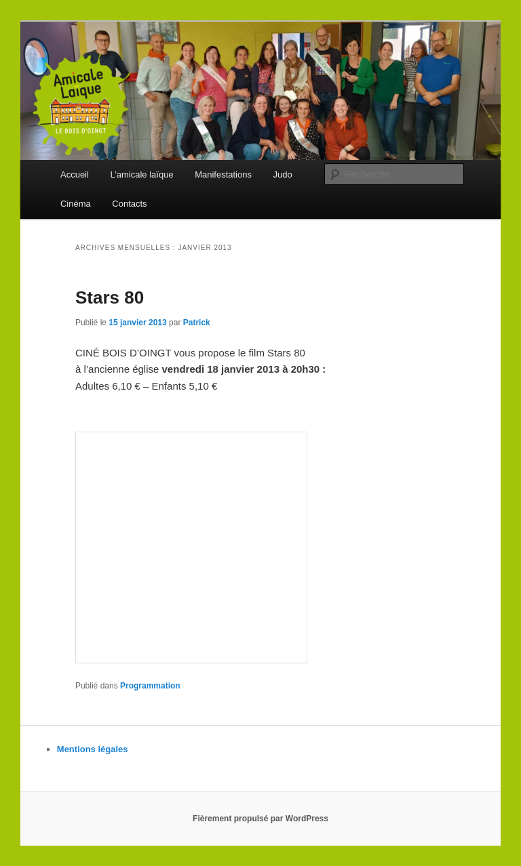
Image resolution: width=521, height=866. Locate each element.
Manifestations (223, 174)
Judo (282, 174)
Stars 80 (109, 297)
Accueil (74, 174)
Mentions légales (92, 749)
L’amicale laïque (141, 174)
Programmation (150, 685)
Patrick (196, 322)
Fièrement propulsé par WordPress (260, 818)
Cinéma (75, 204)
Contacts (129, 204)
